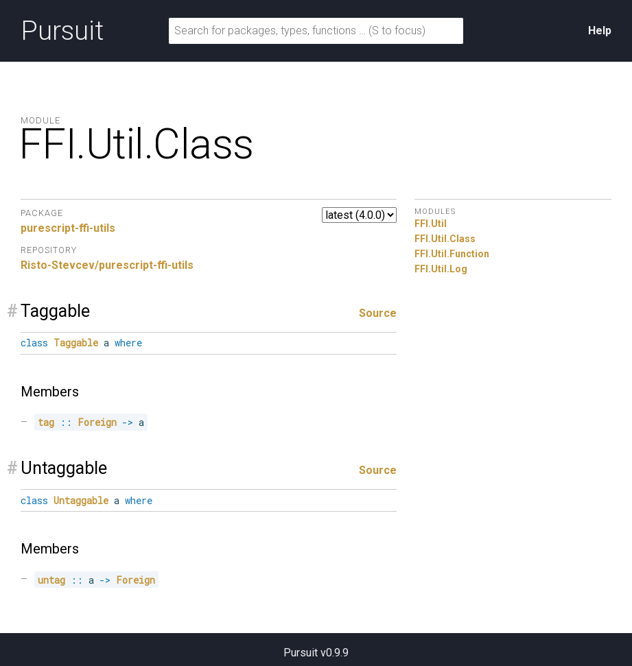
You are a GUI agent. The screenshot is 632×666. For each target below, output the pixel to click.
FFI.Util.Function (451, 253)
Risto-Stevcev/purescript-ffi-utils (107, 265)
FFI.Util (430, 223)
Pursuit (62, 31)
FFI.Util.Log (440, 268)
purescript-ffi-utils (68, 228)
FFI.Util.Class (445, 238)
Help (599, 30)
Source (378, 313)
